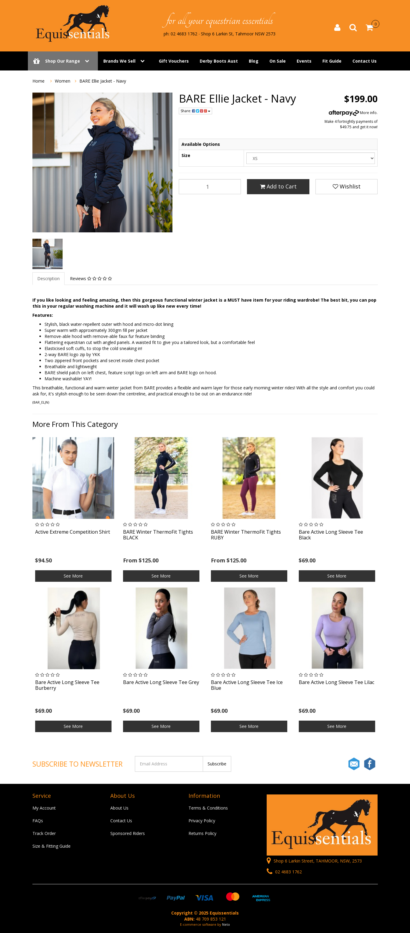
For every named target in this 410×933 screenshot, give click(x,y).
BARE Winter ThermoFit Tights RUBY (246, 535)
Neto (226, 924)
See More (73, 576)
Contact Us (364, 61)
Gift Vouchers (174, 61)
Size (186, 155)
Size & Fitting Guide (51, 846)
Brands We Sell (119, 61)
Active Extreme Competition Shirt (72, 532)
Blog (253, 61)
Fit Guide (332, 61)
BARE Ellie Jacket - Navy (102, 81)
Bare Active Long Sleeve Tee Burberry (67, 685)
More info (353, 112)
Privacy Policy (201, 820)
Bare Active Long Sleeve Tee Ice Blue (247, 685)
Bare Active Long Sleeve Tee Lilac (336, 682)
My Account (44, 808)
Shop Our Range (62, 61)
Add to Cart (278, 186)
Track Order (44, 833)
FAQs (37, 820)
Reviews (91, 278)
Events (304, 61)
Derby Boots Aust (219, 61)
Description (48, 278)
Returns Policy (202, 833)
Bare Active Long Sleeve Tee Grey (161, 682)
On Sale (277, 61)
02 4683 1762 (284, 872)
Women (62, 81)
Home (38, 81)
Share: (195, 110)
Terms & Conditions (208, 808)
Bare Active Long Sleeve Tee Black (331, 535)
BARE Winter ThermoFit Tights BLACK (158, 535)
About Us (119, 808)
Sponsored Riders (127, 833)
